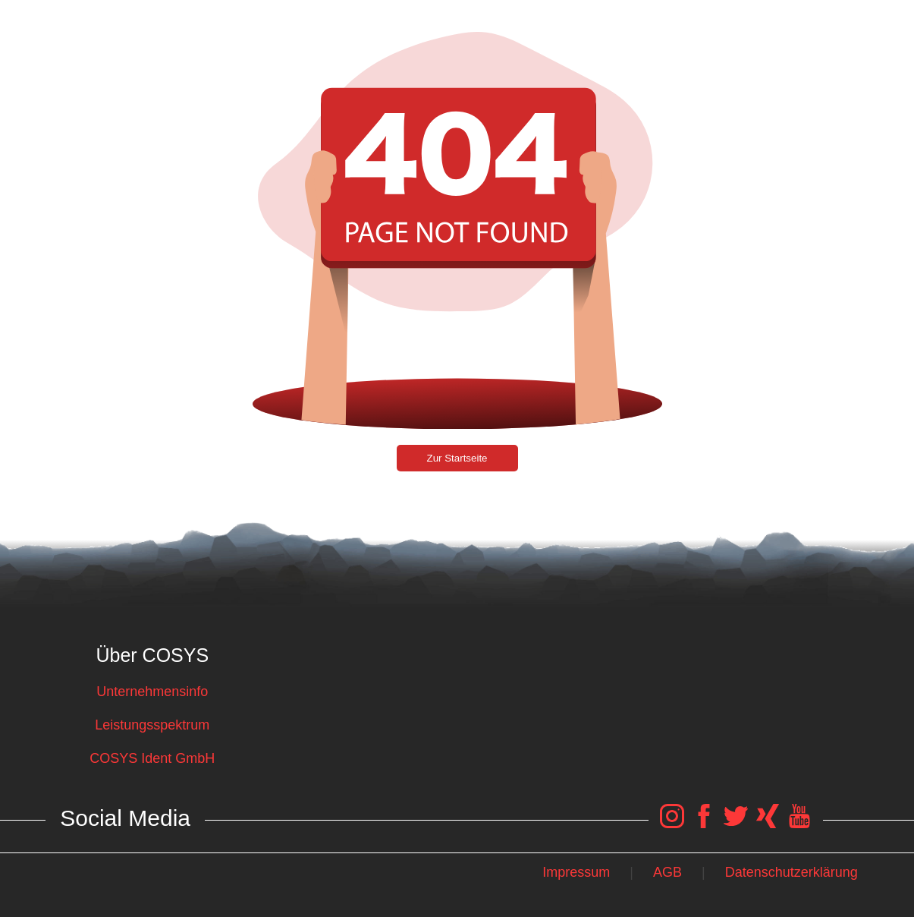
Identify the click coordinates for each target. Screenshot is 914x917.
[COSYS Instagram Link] (672, 823)
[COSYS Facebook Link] (704, 823)
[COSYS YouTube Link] (799, 823)
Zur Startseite (457, 458)
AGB (667, 872)
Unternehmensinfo (152, 691)
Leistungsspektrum (152, 725)
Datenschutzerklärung (791, 872)
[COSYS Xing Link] (767, 823)
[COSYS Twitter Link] (736, 823)
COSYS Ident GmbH (152, 758)
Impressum (576, 872)
